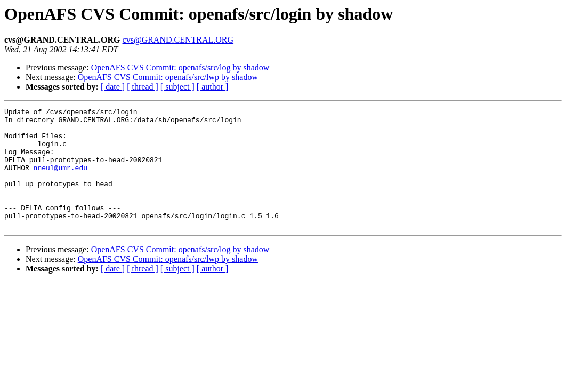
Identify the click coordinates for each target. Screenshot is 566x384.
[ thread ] (142, 86)
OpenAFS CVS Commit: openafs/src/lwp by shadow (168, 77)
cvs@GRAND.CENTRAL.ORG (178, 39)
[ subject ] (177, 86)
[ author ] (213, 86)
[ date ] (113, 86)
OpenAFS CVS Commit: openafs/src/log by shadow (180, 67)
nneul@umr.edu (60, 180)
